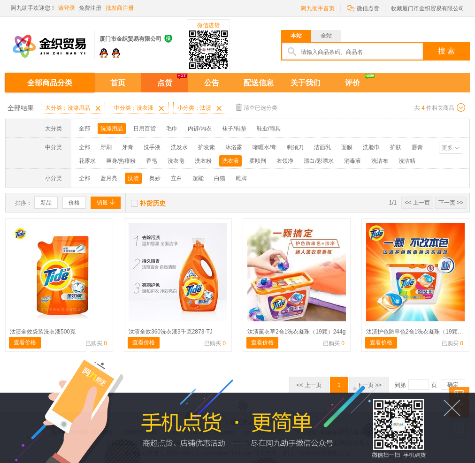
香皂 (151, 161)
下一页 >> (450, 202)
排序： (23, 203)
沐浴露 (233, 147)
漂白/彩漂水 (318, 161)
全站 (326, 35)
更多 (447, 147)
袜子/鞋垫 (234, 128)
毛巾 (171, 128)
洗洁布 (379, 161)
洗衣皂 (176, 161)
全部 (84, 128)
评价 (352, 83)
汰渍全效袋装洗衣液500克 (43, 331)
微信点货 (363, 8)
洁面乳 (322, 147)
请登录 (66, 8)
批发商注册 (120, 8)
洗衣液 (230, 161)
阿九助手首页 (318, 8)
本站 (296, 35)
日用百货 (144, 128)
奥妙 (155, 178)
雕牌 (241, 178)
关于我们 (306, 83)
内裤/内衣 (200, 128)
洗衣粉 (203, 161)
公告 (211, 83)
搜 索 (446, 51)
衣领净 (284, 161)
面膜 (346, 147)
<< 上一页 (417, 202)
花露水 (87, 161)
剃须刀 (295, 147)
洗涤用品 (111, 128)
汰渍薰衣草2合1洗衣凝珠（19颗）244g (296, 331)
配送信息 (259, 83)
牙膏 (127, 147)
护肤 (395, 147)
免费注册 (90, 8)
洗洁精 (406, 161)
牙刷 (106, 147)
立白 (176, 178)
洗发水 (179, 147)
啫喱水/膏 (264, 147)
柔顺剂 (257, 161)
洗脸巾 (371, 147)
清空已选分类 (256, 107)
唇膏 (417, 147)
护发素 (206, 147)
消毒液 (352, 161)
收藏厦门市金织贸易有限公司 (427, 8)
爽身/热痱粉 (121, 161)
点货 (164, 83)
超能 (198, 178)
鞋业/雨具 (269, 128)
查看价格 (25, 342)
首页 (117, 83)
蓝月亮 (108, 178)
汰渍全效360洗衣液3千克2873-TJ (171, 331)
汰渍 (133, 178)
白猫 (219, 178)
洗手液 (152, 147)
